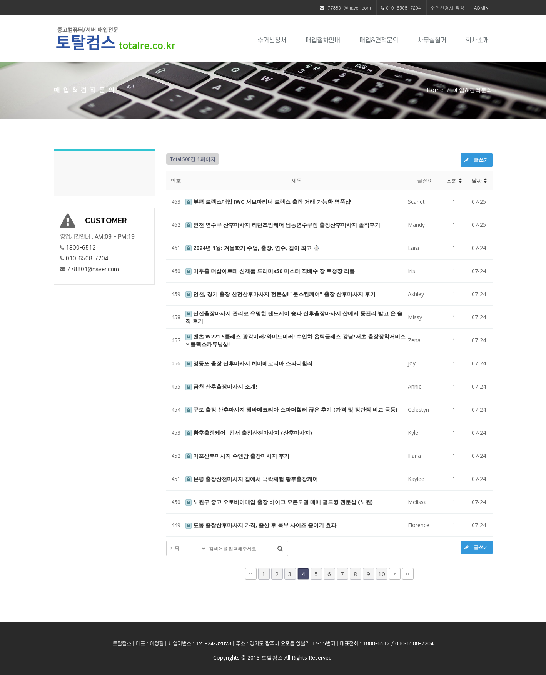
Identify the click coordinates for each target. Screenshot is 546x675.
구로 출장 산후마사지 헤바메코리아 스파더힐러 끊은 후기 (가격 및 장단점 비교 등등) (291, 409)
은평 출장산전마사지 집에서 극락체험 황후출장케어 (251, 478)
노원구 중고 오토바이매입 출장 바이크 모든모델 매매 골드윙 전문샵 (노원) (279, 502)
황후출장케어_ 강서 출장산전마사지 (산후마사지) (248, 432)
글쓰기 (476, 159)
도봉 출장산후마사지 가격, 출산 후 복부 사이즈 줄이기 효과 (260, 525)
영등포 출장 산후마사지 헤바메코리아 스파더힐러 (248, 363)
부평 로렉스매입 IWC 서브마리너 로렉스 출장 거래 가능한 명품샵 (268, 201)
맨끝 (408, 574)
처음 (251, 574)
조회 (454, 180)
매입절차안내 (323, 40)
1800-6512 (81, 247)
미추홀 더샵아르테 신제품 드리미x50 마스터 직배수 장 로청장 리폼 (270, 271)
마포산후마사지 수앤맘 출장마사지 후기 (237, 455)
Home (435, 90)
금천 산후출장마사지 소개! (221, 386)
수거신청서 (271, 40)
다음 (395, 574)
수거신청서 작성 (447, 7)
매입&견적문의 (378, 40)
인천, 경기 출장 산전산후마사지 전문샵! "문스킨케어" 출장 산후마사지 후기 (280, 294)
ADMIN (481, 7)
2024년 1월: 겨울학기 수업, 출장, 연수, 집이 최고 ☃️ (252, 247)
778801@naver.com (349, 7)
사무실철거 (431, 40)
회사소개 (477, 40)
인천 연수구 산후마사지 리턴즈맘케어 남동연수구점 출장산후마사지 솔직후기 (282, 224)
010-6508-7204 (403, 7)
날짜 (479, 180)
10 (381, 574)
